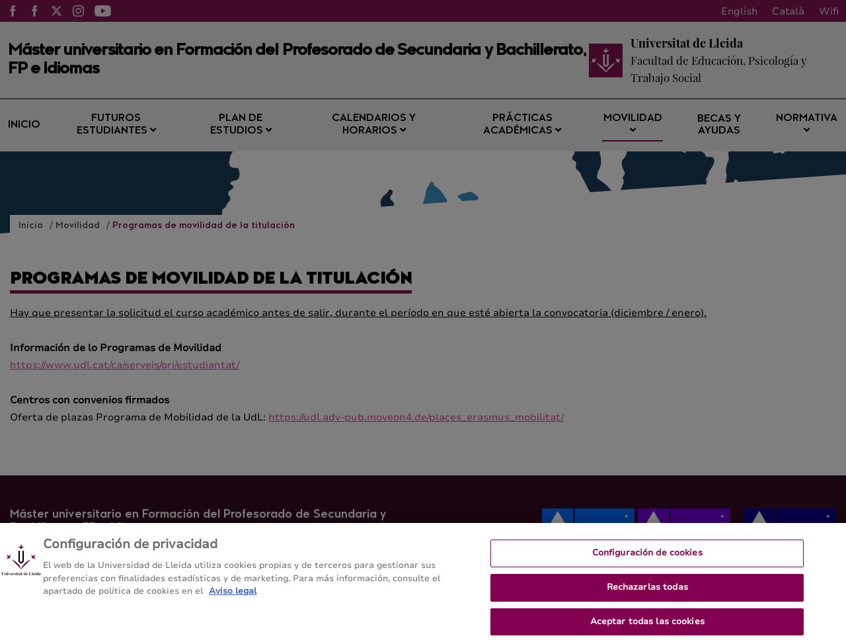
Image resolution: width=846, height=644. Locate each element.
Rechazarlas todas (647, 592)
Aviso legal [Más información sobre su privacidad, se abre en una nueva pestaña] (232, 596)
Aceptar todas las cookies (647, 626)
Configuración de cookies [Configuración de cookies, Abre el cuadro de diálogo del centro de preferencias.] (647, 557)
